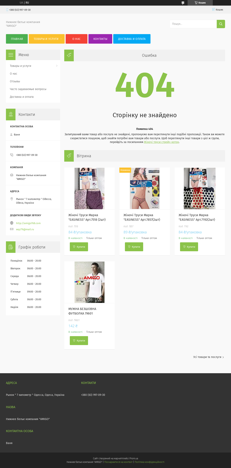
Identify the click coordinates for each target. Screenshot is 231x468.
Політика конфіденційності (149, 462)
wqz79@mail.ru (25, 229)
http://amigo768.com (28, 223)
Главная (17, 39)
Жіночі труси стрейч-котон (161, 142)
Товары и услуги (46, 39)
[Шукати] (221, 24)
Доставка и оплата (132, 39)
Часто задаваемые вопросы (28, 89)
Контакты (100, 39)
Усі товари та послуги (207, 357)
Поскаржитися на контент (118, 462)
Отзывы (15, 81)
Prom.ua (133, 458)
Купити (81, 246)
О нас (76, 39)
